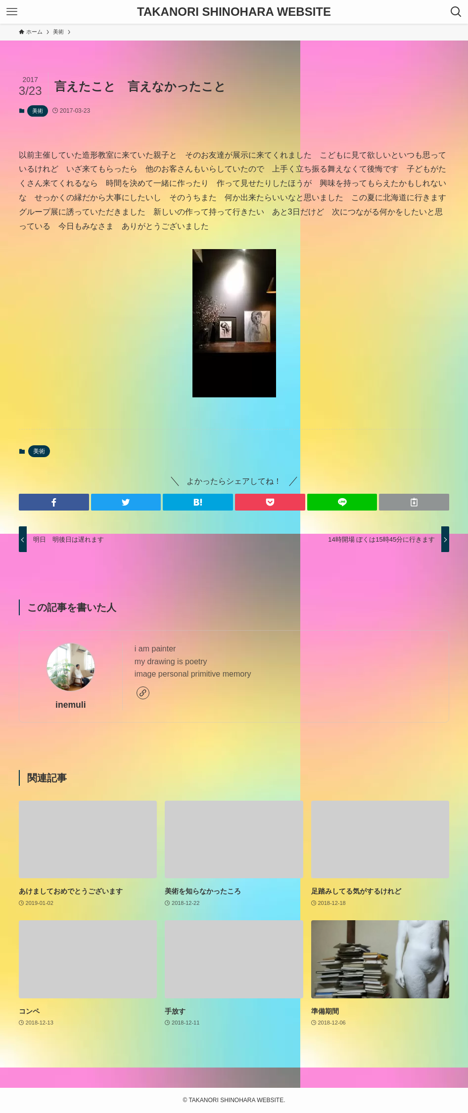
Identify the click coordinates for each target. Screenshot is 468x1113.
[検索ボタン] (456, 12)
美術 (37, 111)
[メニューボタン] (12, 12)
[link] (143, 692)
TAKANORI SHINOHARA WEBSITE (234, 12)
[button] (54, 502)
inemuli (70, 705)
